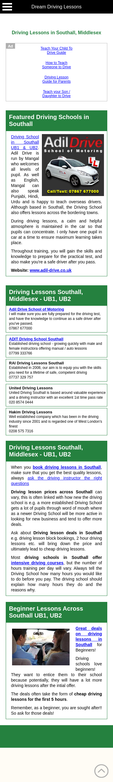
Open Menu (7, 7)
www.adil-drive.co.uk (51, 270)
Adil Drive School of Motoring (36, 309)
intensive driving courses (37, 562)
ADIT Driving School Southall (36, 339)
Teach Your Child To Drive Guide (57, 50)
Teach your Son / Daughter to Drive (56, 94)
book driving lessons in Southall (67, 467)
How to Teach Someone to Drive (56, 65)
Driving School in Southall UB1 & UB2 (25, 142)
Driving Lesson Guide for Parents (56, 79)
